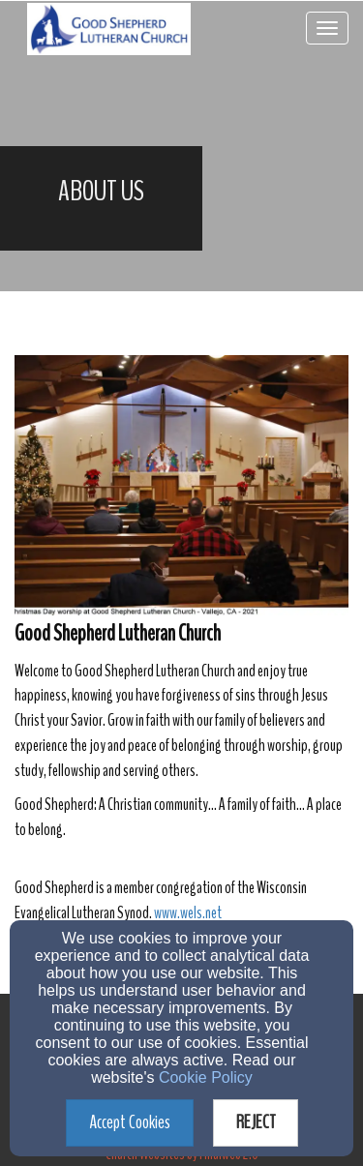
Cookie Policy (206, 1077)
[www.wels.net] (188, 913)
